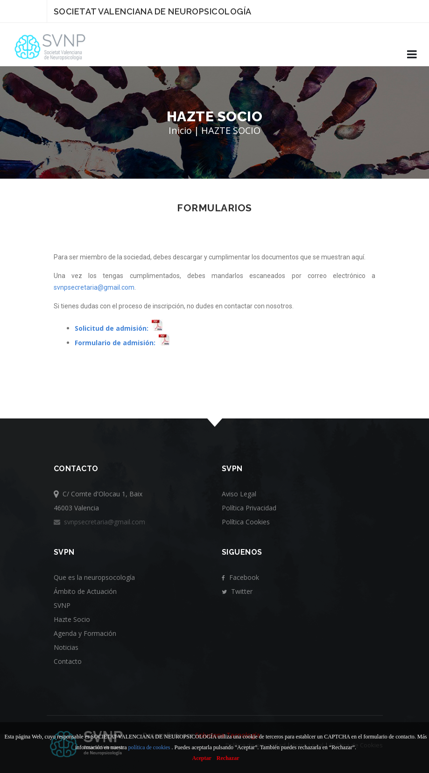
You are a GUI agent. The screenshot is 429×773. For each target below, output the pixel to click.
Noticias (66, 647)
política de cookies (149, 747)
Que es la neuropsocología (94, 577)
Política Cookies (246, 521)
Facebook (240, 577)
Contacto (68, 661)
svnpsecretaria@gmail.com (94, 287)
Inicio (180, 130)
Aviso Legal (239, 493)
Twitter (237, 591)
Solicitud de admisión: (111, 328)
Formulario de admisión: (115, 342)
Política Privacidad (249, 507)
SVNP (62, 605)
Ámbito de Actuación (85, 591)
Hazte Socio (72, 619)
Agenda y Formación (85, 633)
